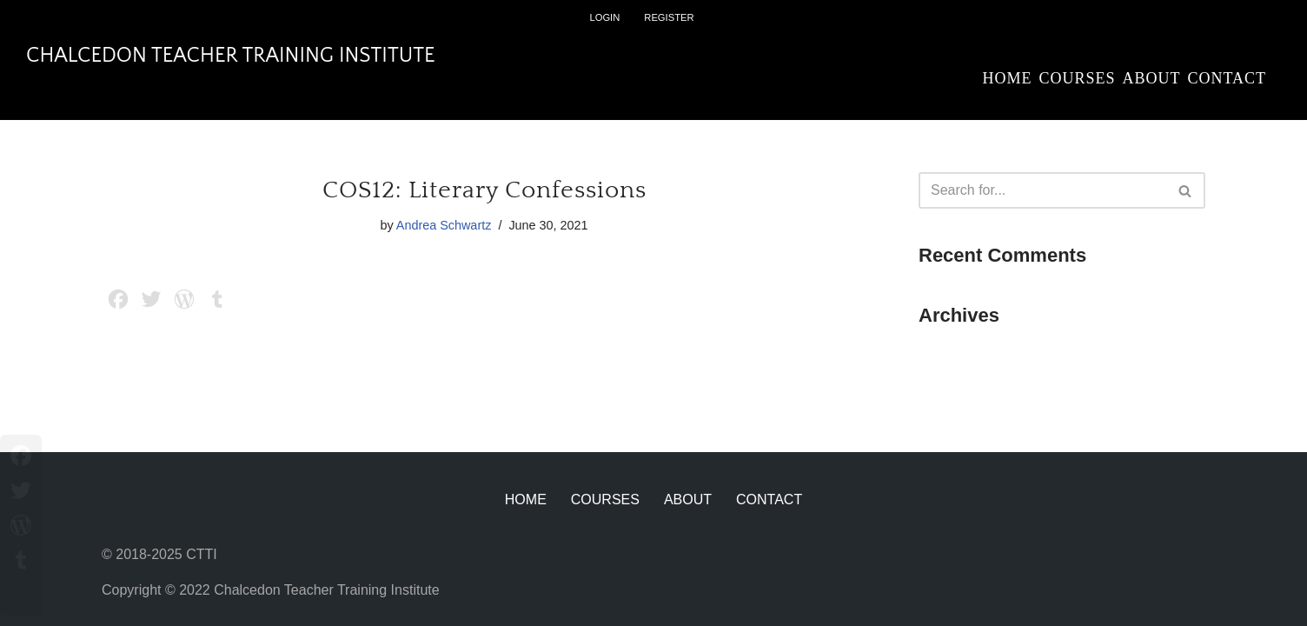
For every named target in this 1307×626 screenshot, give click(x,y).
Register (668, 17)
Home (1007, 78)
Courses (1076, 78)
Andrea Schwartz (444, 225)
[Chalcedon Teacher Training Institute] (230, 56)
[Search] (1042, 190)
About (1151, 78)
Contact (1226, 78)
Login (604, 17)
